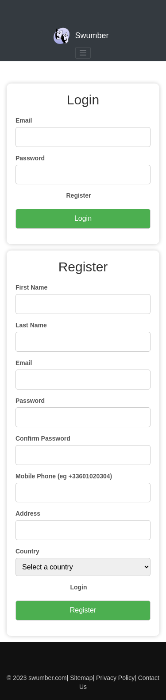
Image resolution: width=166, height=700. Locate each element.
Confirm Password (42, 438)
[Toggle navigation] (83, 53)
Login (78, 587)
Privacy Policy (114, 677)
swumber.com (47, 677)
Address (27, 513)
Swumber (80, 36)
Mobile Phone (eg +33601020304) (63, 476)
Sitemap (81, 677)
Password (30, 158)
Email (23, 120)
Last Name (31, 325)
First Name (31, 287)
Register (78, 195)
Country (27, 551)
